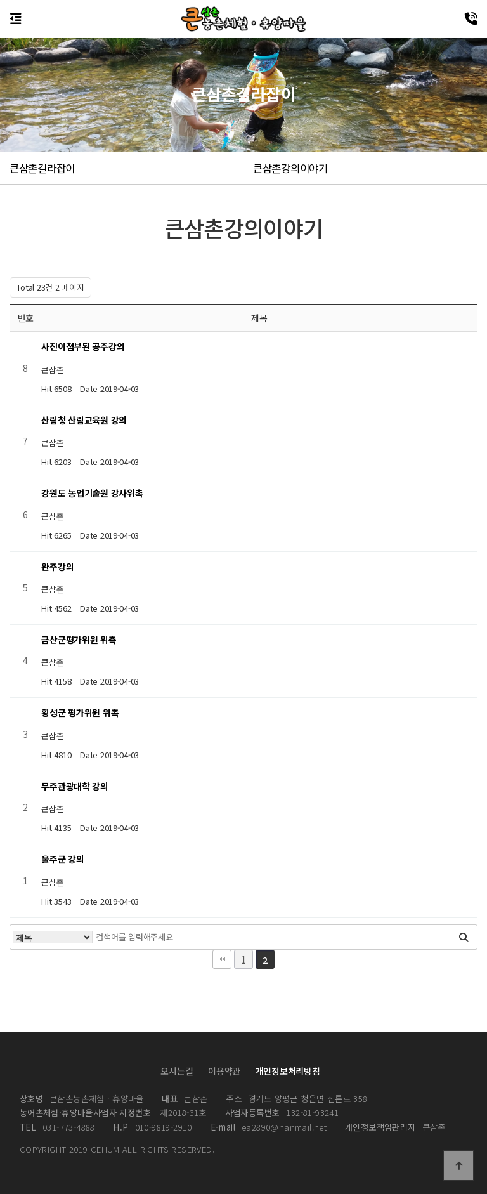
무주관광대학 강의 (74, 786)
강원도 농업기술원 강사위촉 (92, 493)
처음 (221, 959)
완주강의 (57, 566)
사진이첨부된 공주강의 (82, 346)
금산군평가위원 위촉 (78, 639)
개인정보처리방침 (288, 1071)
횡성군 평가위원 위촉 (80, 712)
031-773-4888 (57, 1127)
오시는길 (176, 1071)
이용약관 (224, 1071)
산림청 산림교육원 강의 (84, 420)
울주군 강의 (62, 859)
